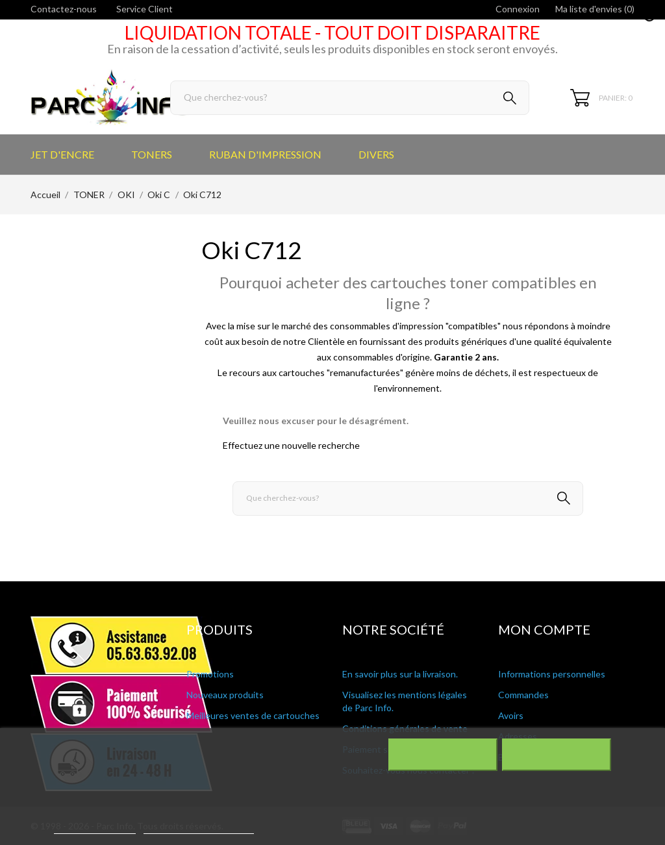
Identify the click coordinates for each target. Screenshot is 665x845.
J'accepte (556, 754)
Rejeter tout (442, 754)
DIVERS (376, 154)
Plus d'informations (95, 827)
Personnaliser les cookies (199, 827)
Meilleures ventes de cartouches (253, 715)
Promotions (210, 673)
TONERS (151, 154)
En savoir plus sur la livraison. (400, 673)
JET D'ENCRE (62, 154)
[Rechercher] (349, 98)
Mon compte (544, 629)
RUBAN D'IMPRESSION (265, 154)
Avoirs (510, 715)
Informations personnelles (551, 673)
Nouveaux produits (225, 694)
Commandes (523, 694)
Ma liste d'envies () (594, 8)
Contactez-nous (64, 8)
